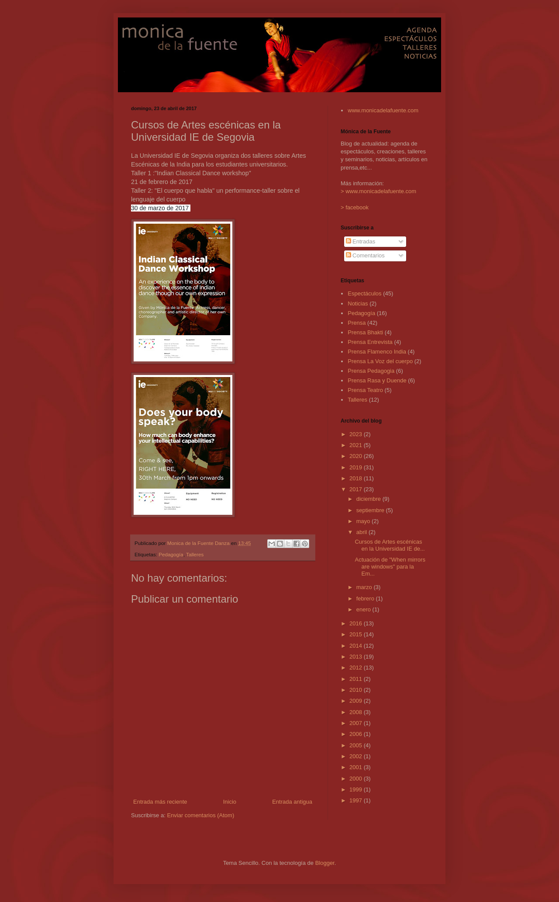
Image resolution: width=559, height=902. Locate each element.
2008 (356, 712)
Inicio (229, 801)
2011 (356, 679)
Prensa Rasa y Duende (377, 380)
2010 (356, 690)
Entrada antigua (292, 801)
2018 (356, 478)
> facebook (355, 207)
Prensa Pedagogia (371, 371)
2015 (356, 634)
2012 (356, 667)
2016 (356, 623)
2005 (356, 745)
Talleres (195, 554)
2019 (356, 467)
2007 (356, 723)
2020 (356, 456)
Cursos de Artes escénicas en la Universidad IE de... (389, 545)
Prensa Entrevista (370, 342)
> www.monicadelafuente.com (378, 191)
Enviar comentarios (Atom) (200, 815)
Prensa (357, 322)
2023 (356, 434)
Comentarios (365, 255)
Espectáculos (364, 293)
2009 (356, 700)
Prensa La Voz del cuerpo (380, 361)
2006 (356, 734)
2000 (356, 778)
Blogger (325, 863)
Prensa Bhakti (365, 332)
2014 (356, 645)
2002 (356, 756)
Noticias (358, 303)
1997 (356, 800)
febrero (366, 598)
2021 (356, 445)
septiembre (371, 510)
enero (364, 609)
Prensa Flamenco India (377, 351)
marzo (365, 587)
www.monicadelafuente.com (383, 110)
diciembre (369, 499)
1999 (356, 789)
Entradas (361, 241)
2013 (356, 656)
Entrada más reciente (160, 801)
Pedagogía (171, 554)
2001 (356, 767)
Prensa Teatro (365, 390)
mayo (364, 521)
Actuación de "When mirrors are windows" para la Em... (390, 566)
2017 (356, 489)
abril (362, 532)
